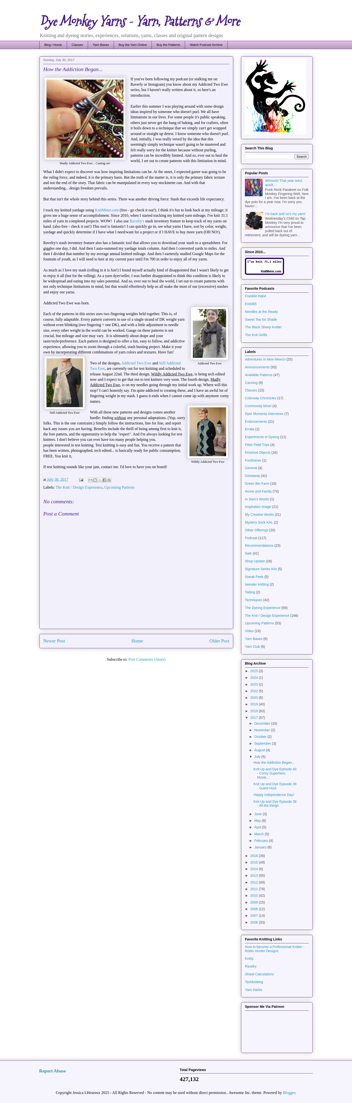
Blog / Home (53, 45)
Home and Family (258, 491)
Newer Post (54, 640)
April (258, 827)
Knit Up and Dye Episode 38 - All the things (275, 804)
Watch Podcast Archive (206, 45)
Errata (249, 429)
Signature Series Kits (261, 569)
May (258, 821)
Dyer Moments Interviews (264, 414)
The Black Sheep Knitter (263, 327)
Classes (77, 45)
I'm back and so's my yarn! (285, 214)
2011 (254, 889)
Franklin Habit (255, 296)
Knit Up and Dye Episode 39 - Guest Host (275, 786)
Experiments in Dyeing (262, 437)
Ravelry (250, 966)
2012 (254, 882)
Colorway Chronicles (260, 398)
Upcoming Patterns (119, 487)
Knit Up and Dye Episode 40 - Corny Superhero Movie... (275, 773)
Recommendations (259, 545)
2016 (254, 856)
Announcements (257, 367)
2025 (254, 671)
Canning (251, 383)
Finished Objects (257, 452)
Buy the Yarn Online (133, 45)
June (258, 814)
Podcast (251, 538)
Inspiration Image (258, 507)
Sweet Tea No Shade (261, 319)
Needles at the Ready (261, 312)
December (262, 723)
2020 (254, 698)
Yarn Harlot (253, 990)
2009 (254, 902)
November (262, 730)
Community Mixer (258, 406)
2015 (254, 862)
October (260, 737)
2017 (254, 718)
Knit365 (250, 304)
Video (249, 631)
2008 (254, 909)
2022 (254, 691)
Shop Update (255, 561)
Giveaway (252, 476)
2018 (254, 711)
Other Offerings (256, 530)
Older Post (219, 640)
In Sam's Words (257, 499)
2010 (254, 895)
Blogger (289, 1093)
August (260, 750)
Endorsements (256, 421)
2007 (254, 915)
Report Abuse (52, 1070)
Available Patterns (259, 375)
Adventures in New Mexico (265, 359)
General (251, 468)
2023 (254, 684)
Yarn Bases (101, 45)
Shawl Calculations (259, 974)
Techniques (253, 600)
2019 (254, 704)
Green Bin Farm (257, 483)
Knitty (249, 958)
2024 (254, 678)
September (263, 743)
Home (137, 640)
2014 (254, 869)
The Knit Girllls (256, 335)
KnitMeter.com (107, 210)
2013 (254, 875)
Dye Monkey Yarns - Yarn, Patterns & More (139, 21)
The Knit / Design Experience (79, 487)
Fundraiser (253, 460)
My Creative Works (259, 514)
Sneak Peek (254, 577)
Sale (248, 553)
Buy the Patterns (168, 45)
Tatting (250, 592)
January (260, 847)
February (261, 841)
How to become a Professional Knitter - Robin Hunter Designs (274, 949)
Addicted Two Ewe (136, 363)
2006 (254, 922)
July (257, 757)
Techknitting (254, 982)
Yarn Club (252, 647)
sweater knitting (257, 584)
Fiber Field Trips (257, 445)
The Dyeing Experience (263, 608)
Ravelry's (137, 221)
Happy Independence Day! (273, 795)
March (259, 834)
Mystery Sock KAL (259, 522)
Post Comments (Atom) (146, 659)
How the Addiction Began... (274, 762)
